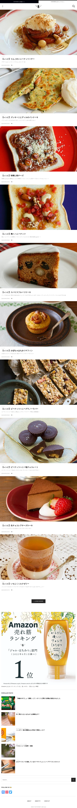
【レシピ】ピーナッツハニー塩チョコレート (20, 467)
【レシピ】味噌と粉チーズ (13, 176)
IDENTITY (37, 801)
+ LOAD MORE (38, 601)
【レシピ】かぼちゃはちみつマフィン (17, 351)
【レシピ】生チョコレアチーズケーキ (17, 525)
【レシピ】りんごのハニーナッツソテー (18, 59)
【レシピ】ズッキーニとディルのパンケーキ (20, 117)
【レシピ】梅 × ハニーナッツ (14, 234)
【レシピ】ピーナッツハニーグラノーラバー (20, 409)
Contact (47, 801)
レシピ (3, 56)
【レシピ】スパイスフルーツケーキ (16, 292)
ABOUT (29, 801)
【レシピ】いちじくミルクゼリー (15, 584)
